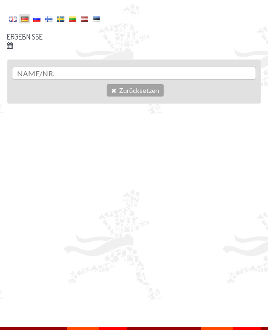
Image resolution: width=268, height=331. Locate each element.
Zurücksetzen (135, 90)
